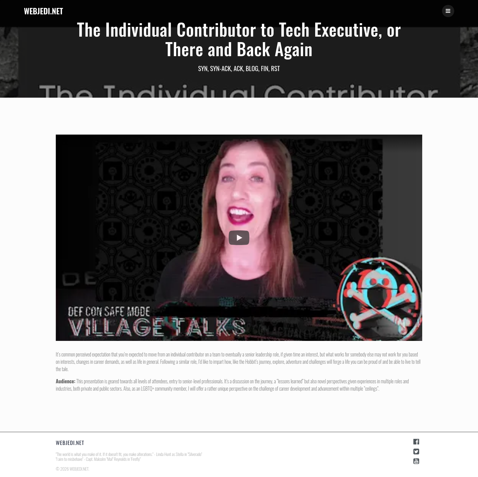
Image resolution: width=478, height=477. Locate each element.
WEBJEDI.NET (43, 11)
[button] (239, 238)
